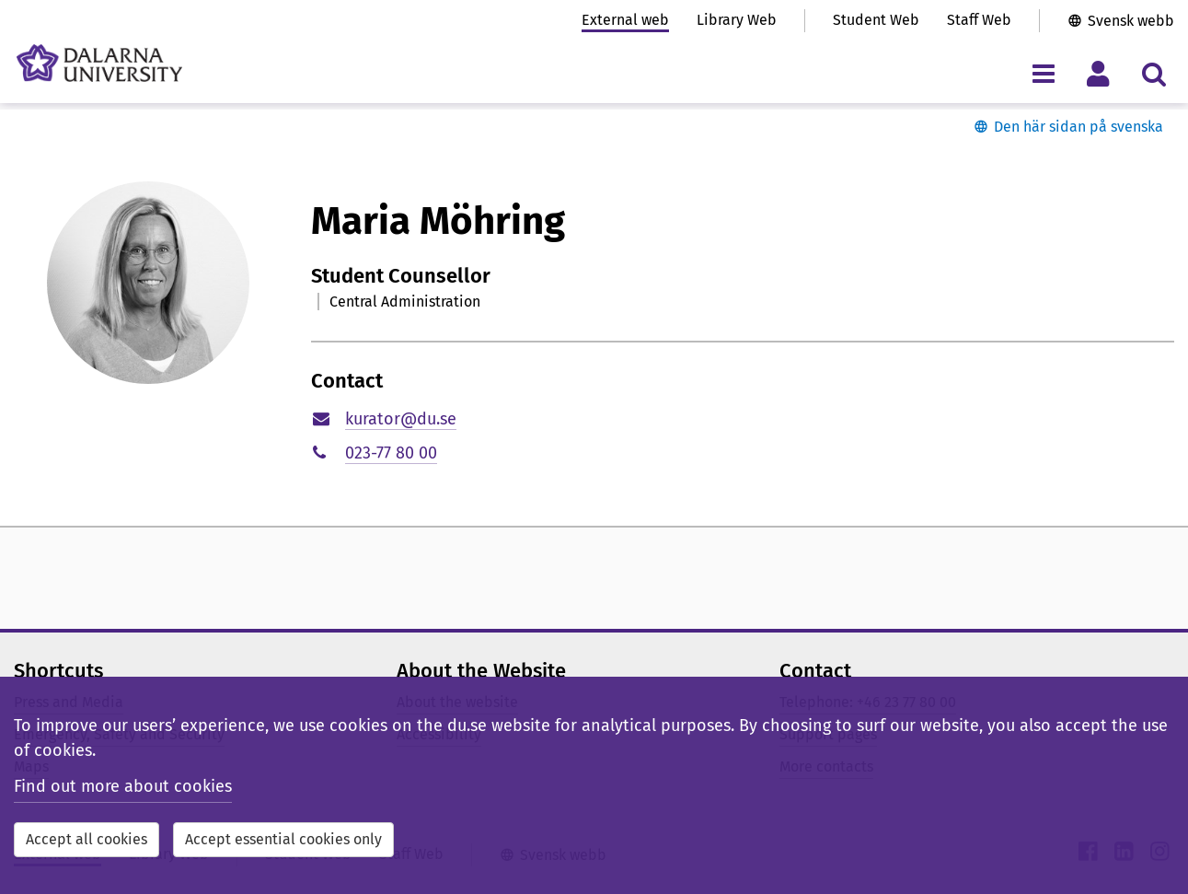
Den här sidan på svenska (1078, 126)
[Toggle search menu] (1153, 73)
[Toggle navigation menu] (1043, 73)
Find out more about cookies (123, 786)
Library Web (737, 20)
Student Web (876, 20)
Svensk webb (1131, 20)
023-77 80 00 (391, 453)
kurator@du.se (400, 419)
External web (625, 20)
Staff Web (979, 20)
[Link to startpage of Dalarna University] (99, 63)
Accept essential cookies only (283, 839)
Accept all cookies (86, 839)
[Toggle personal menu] (1098, 73)
